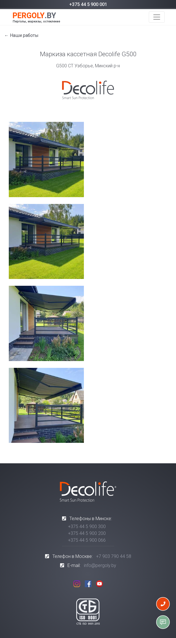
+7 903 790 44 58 (113, 556)
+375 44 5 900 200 (87, 533)
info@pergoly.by (100, 565)
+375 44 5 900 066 (87, 540)
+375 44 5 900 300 (87, 526)
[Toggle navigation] (157, 17)
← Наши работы (21, 35)
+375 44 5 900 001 (88, 4)
